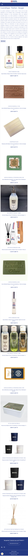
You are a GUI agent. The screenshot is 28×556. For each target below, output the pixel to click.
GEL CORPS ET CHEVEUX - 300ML (14, 213)
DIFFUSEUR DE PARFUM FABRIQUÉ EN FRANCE (14, 529)
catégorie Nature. (17, 38)
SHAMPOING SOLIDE (14, 141)
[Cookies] (2, 554)
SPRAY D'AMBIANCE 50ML (14, 71)
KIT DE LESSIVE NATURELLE (14, 423)
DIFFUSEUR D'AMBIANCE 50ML (14, 247)
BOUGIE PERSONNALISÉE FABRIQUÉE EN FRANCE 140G (14, 458)
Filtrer (3, 41)
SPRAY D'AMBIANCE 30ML (14, 317)
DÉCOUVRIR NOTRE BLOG (14, 543)
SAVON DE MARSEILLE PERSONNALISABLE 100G (14, 387)
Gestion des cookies (14, 554)
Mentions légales (14, 551)
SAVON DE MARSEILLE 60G (14, 282)
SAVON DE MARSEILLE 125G (14, 106)
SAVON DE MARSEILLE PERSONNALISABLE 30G (14, 177)
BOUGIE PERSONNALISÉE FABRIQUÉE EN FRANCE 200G (14, 493)
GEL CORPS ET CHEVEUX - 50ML (14, 353)
